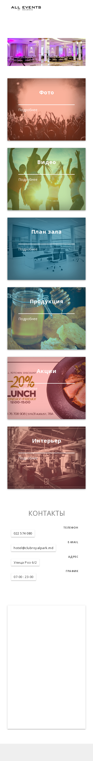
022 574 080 (23, 533)
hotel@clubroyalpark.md (33, 548)
